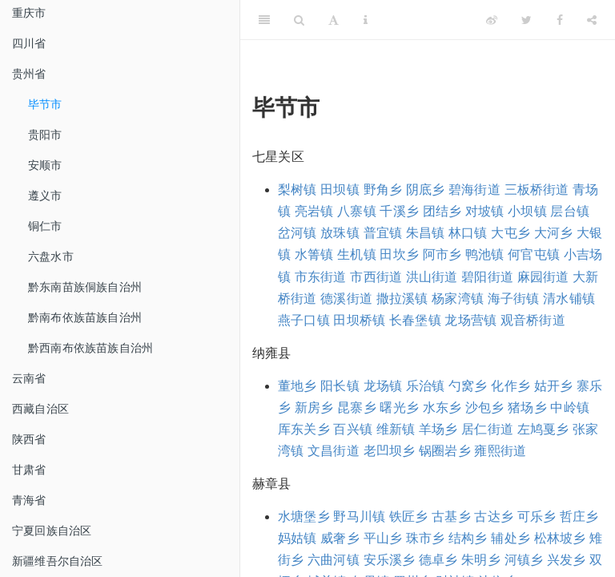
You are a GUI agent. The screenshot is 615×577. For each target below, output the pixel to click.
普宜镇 (383, 233)
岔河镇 (297, 233)
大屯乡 (510, 233)
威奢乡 (340, 538)
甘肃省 (29, 469)
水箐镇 (314, 254)
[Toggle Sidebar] (264, 20)
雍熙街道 (500, 451)
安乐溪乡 (390, 560)
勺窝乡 (468, 386)
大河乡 (553, 233)
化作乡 (510, 386)
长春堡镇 (415, 320)
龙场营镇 (470, 320)
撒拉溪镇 (402, 298)
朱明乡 (480, 560)
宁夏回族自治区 (51, 530)
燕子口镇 (304, 320)
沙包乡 (484, 407)
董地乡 (297, 386)
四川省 (29, 43)
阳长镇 (340, 386)
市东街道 (321, 277)
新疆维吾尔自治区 (57, 561)
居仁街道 (487, 429)
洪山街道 (432, 277)
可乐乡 (537, 516)
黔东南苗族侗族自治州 (85, 286)
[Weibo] (491, 20)
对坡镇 (484, 211)
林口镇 (468, 233)
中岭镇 (569, 407)
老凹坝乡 (390, 451)
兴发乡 (566, 560)
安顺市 (45, 165)
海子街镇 (514, 298)
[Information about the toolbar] (366, 20)
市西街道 (376, 277)
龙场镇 (383, 386)
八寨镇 (356, 211)
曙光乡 (399, 407)
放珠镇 (340, 233)
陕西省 (29, 439)
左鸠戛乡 (543, 429)
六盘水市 (51, 256)
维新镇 (396, 429)
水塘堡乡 (304, 516)
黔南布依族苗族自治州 (85, 317)
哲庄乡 (579, 516)
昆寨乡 (356, 407)
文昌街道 (334, 451)
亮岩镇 (314, 211)
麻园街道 (543, 277)
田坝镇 (340, 189)
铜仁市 (45, 226)
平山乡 (383, 538)
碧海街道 (474, 189)
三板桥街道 (536, 189)
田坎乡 (399, 254)
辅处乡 (510, 538)
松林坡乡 (560, 538)
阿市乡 (442, 254)
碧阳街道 (487, 277)
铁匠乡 (408, 516)
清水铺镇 (569, 298)
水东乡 (442, 407)
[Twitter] (526, 20)
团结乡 (442, 211)
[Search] (299, 20)
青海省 (29, 500)
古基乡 (451, 516)
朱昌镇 (425, 233)
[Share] (592, 20)
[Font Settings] (333, 20)
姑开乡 (553, 386)
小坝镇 (527, 211)
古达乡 (493, 516)
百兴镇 (352, 429)
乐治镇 (425, 386)
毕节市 (45, 104)
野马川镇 (359, 516)
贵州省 (29, 73)
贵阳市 (45, 134)
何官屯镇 (534, 254)
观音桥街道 (532, 320)
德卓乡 (438, 560)
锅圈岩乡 (445, 451)
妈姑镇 (297, 538)
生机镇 (356, 254)
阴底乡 (425, 189)
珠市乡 (425, 538)
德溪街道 (346, 298)
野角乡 (383, 189)
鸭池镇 (484, 254)
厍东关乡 (304, 429)
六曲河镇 (334, 560)
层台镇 (569, 211)
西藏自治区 (40, 408)
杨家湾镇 (458, 298)
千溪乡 (399, 211)
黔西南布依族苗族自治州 (90, 347)
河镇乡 (524, 560)
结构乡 (468, 538)
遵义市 (45, 195)
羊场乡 (438, 429)
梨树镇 (297, 189)
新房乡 (314, 407)
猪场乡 (527, 407)
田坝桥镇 (359, 320)
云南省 (29, 378)
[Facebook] (560, 20)
